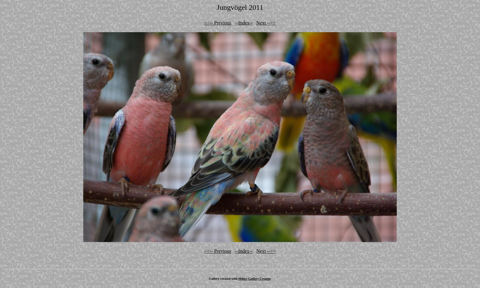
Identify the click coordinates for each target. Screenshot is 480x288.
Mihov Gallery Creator (254, 278)
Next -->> (266, 22)
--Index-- (244, 22)
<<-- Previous (217, 22)
